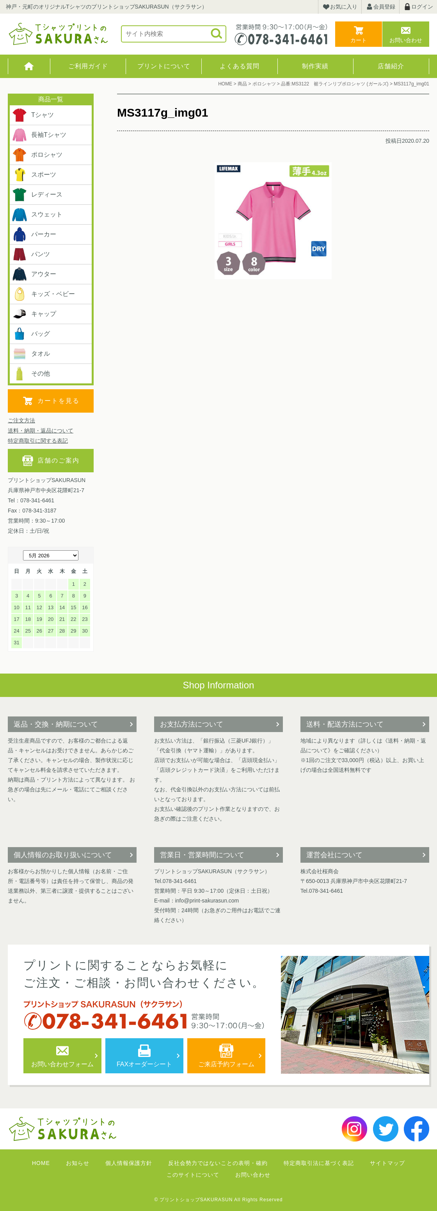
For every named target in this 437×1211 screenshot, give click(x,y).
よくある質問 (239, 66)
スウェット (37, 214)
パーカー (34, 234)
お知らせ (77, 1163)
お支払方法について (191, 724)
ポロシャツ (37, 155)
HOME (29, 66)
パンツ (31, 254)
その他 (31, 373)
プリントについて (163, 66)
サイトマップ (387, 1163)
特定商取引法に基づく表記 (319, 1163)
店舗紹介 (391, 66)
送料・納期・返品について (40, 430)
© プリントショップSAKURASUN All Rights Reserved (219, 1199)
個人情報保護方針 (128, 1163)
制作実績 (315, 66)
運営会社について (334, 855)
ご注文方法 (21, 420)
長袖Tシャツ (39, 135)
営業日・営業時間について (202, 855)
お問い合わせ (405, 40)
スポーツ (34, 175)
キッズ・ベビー (43, 294)
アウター (34, 274)
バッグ (31, 334)
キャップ (34, 314)
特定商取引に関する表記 (38, 441)
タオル (31, 354)
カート (358, 40)
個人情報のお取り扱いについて (63, 855)
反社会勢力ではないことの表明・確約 (218, 1163)
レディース (37, 194)
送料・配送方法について (345, 724)
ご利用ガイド (88, 66)
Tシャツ (33, 115)
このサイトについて (193, 1175)
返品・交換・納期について (56, 724)
